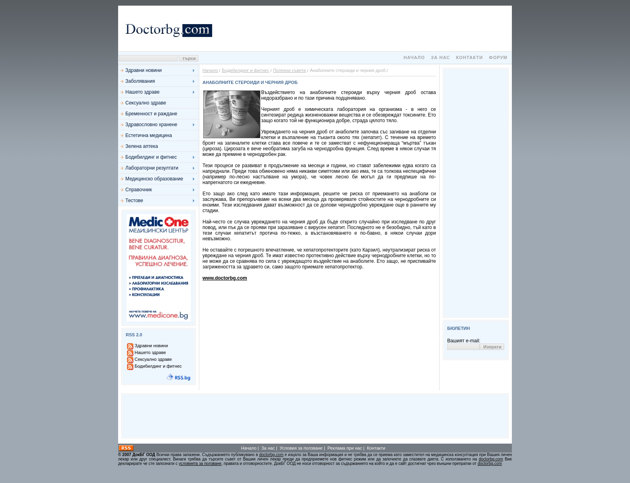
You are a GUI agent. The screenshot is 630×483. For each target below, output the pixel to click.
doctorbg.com (271, 454)
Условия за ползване (301, 448)
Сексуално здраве (145, 103)
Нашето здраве (142, 92)
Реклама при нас (344, 448)
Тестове (134, 200)
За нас (440, 57)
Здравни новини (143, 70)
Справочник (138, 189)
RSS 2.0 (134, 334)
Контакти (469, 57)
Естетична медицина (148, 135)
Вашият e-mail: (463, 341)
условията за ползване (200, 463)
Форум (498, 57)
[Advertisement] (363, 28)
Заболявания (140, 81)
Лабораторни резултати (151, 168)
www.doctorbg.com (224, 278)
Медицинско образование (154, 179)
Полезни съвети (289, 70)
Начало (414, 57)
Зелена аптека (141, 146)
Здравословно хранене (151, 124)
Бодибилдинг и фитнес (151, 157)
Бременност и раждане (151, 114)
